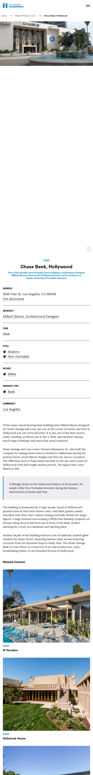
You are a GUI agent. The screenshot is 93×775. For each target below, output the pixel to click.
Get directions (13, 299)
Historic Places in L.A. (25, 15)
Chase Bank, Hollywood (55, 15)
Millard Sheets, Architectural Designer (31, 316)
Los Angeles (11, 409)
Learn (4, 15)
